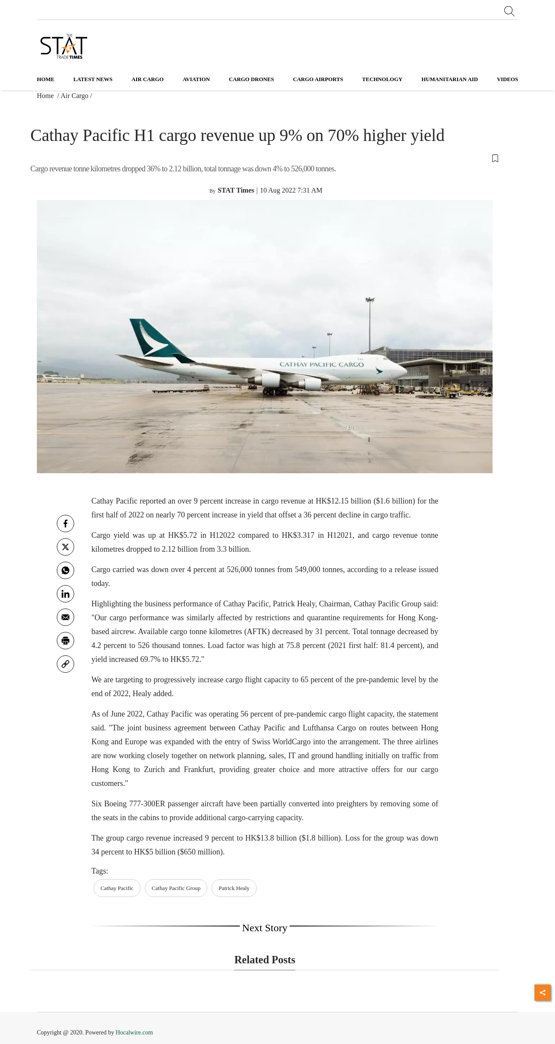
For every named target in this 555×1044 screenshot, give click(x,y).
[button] (264, 158)
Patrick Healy (234, 888)
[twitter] (65, 547)
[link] (65, 664)
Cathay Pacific (117, 888)
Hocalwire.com (134, 1032)
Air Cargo (74, 95)
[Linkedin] (65, 593)
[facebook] (65, 523)
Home (46, 79)
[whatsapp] (65, 570)
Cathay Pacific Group (176, 888)
